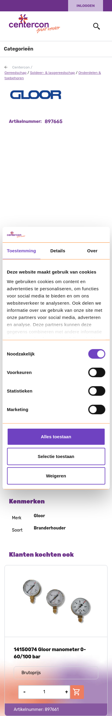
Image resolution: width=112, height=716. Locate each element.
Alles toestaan (56, 436)
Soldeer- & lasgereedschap (52, 73)
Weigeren (56, 475)
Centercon (21, 67)
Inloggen (85, 6)
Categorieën (18, 49)
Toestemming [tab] (21, 250)
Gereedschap (15, 73)
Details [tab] (57, 250)
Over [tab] (92, 250)
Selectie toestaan (56, 456)
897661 (52, 709)
